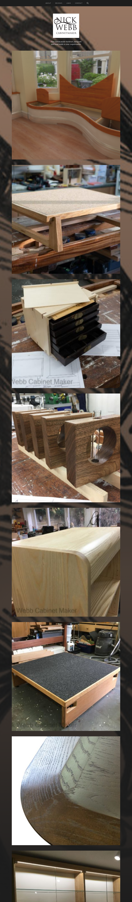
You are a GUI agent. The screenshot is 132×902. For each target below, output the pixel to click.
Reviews (58, 3)
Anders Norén (70, 893)
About (48, 3)
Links (68, 3)
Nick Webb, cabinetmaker (69, 888)
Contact (78, 3)
